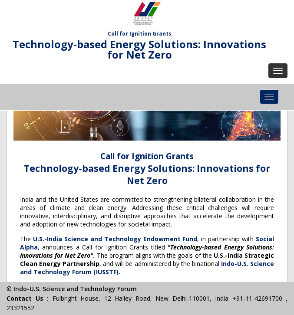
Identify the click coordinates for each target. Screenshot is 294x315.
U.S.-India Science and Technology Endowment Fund (115, 239)
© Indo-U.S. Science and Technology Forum (72, 289)
